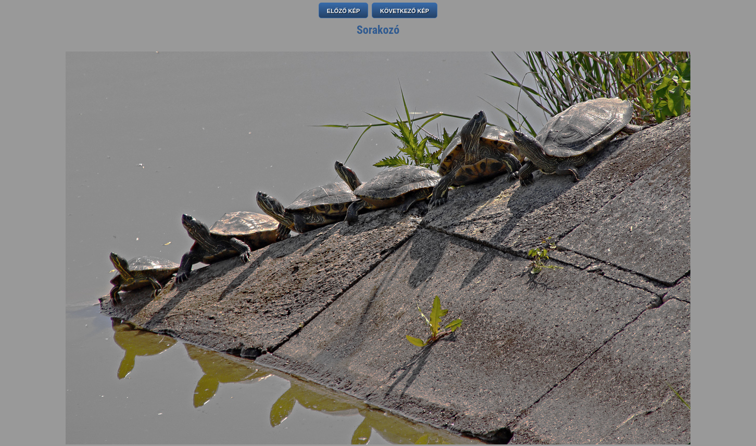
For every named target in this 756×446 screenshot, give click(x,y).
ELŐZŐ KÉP (343, 11)
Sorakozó (378, 29)
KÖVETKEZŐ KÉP (404, 11)
